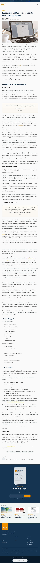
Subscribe (27, 496)
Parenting (4, 553)
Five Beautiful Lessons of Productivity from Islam (33, 517)
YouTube (30, 540)
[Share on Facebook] (19, 560)
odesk (34, 257)
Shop (16, 540)
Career (9, 553)
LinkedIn (30, 538)
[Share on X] (17, 560)
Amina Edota (6, 18)
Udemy (8, 260)
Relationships (14, 553)
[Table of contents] (14, 560)
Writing (3, 10)
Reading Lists (4, 542)
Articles (3, 538)
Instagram (30, 542)
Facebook (30, 544)
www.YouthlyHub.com (11, 446)
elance (27, 257)
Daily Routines (20, 553)
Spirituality (30, 514)
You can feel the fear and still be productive (15, 401)
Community (17, 538)
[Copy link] (26, 560)
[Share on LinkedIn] (21, 560)
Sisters (2, 514)
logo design (20, 125)
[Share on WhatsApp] (24, 560)
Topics (3, 540)
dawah (19, 65)
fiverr (30, 257)
